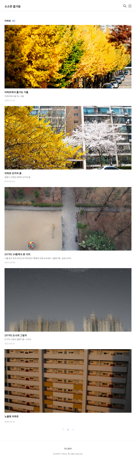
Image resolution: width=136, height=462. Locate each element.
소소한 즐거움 (13, 6)
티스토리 (68, 448)
